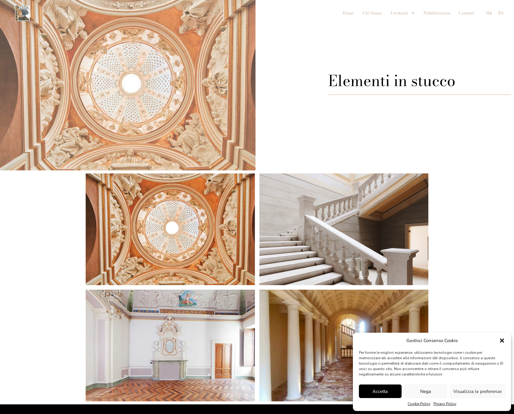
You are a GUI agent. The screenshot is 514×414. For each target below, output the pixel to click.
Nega (425, 391)
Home (348, 13)
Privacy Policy (444, 403)
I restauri (402, 13)
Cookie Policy (419, 403)
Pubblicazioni (437, 13)
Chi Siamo (372, 13)
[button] (502, 341)
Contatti (466, 13)
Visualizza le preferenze (477, 391)
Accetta (380, 391)
